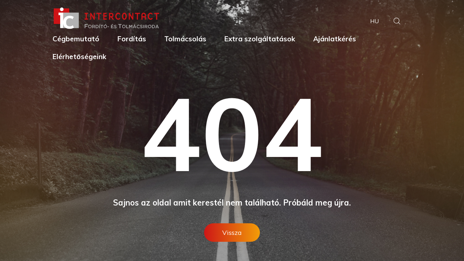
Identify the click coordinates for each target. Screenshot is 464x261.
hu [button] (374, 21)
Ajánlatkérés (334, 38)
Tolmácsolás (185, 38)
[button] (397, 22)
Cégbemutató (76, 38)
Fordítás (131, 38)
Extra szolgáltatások (259, 38)
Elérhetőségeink (79, 56)
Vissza (232, 232)
